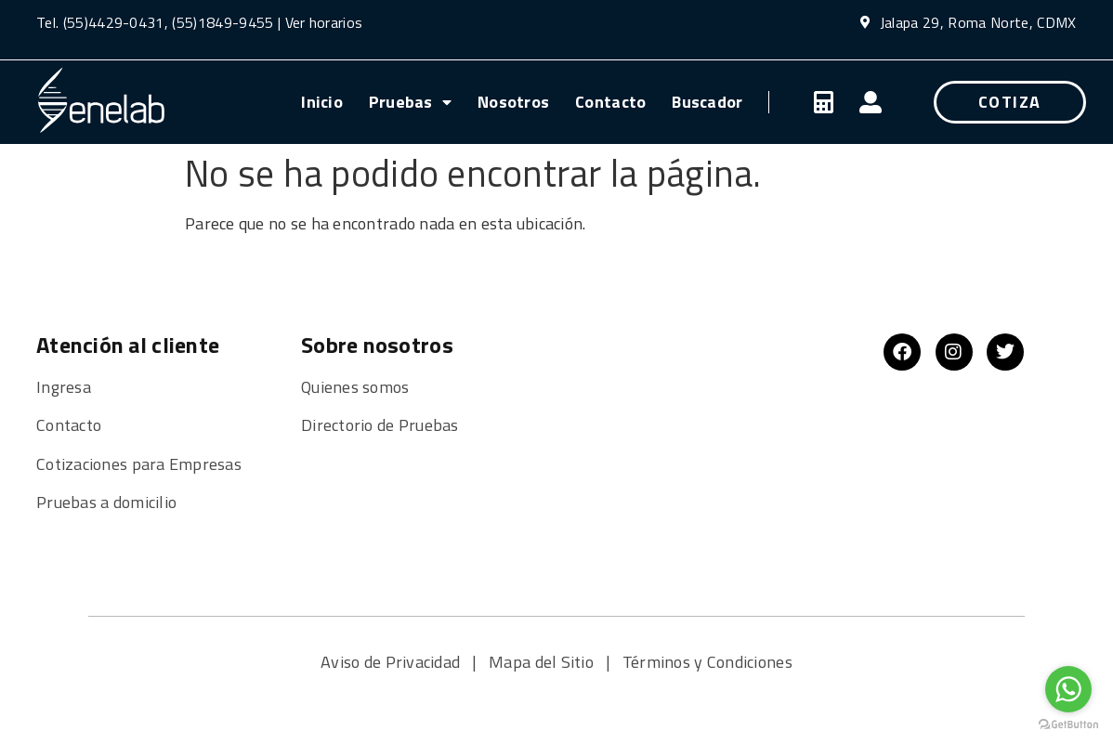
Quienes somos (357, 386)
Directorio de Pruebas (380, 424)
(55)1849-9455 (220, 22)
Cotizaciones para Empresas (139, 463)
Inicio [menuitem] (322, 101)
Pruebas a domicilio (106, 502)
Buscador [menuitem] (707, 101)
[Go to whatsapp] (1068, 689)
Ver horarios (324, 22)
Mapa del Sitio (543, 661)
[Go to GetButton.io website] (1068, 725)
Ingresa (63, 386)
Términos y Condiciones (707, 661)
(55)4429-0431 (113, 22)
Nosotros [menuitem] (513, 101)
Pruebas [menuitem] (410, 101)
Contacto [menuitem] (610, 101)
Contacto (68, 424)
